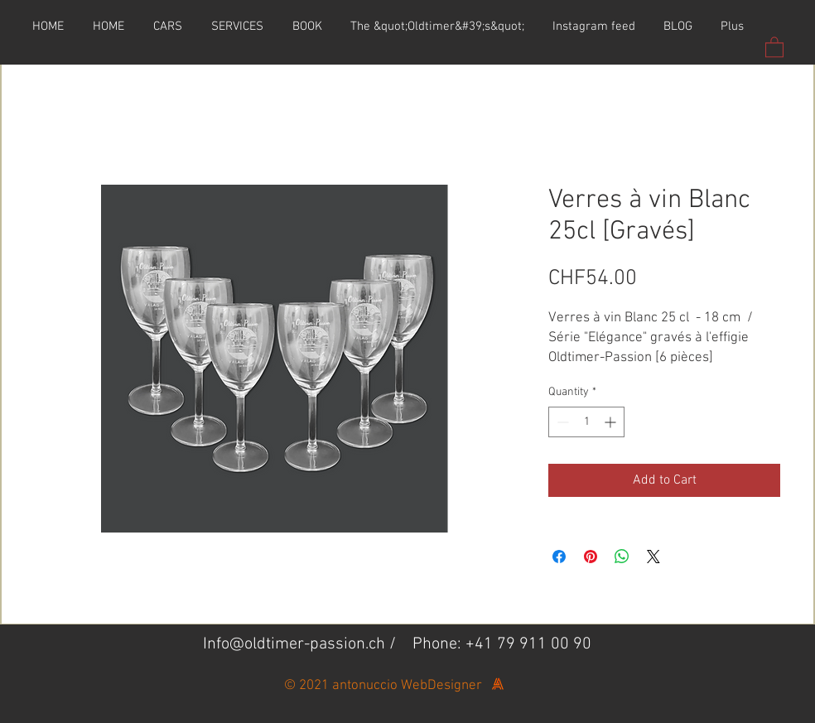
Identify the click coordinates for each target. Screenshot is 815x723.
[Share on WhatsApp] (622, 556)
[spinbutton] (586, 421)
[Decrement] (561, 421)
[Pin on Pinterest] (590, 556)
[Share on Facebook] (559, 556)
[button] (774, 46)
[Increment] (611, 421)
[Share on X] (653, 556)
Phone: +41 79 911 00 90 (501, 644)
